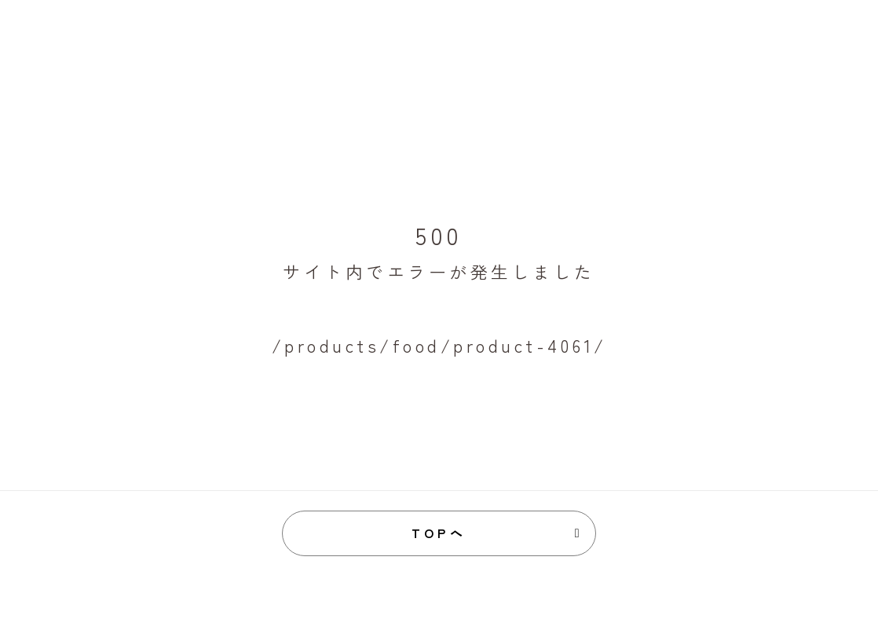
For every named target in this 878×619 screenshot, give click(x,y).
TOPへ (439, 532)
